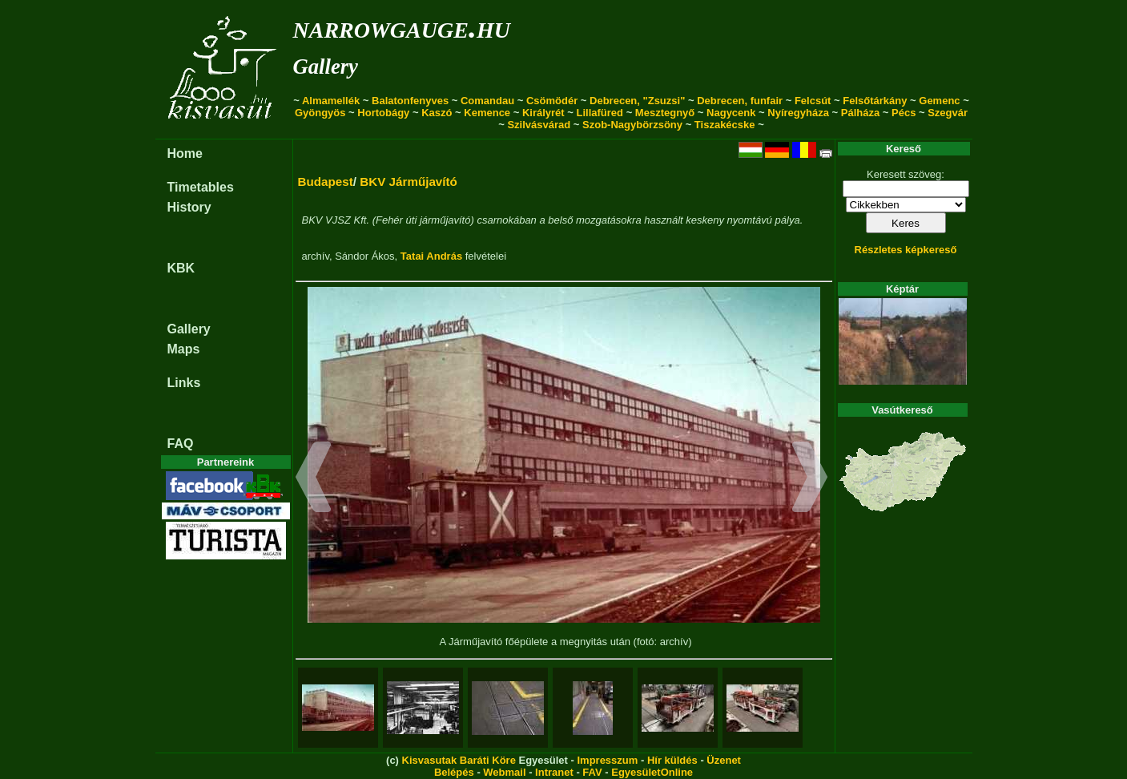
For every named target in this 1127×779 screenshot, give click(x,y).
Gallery (325, 66)
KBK (181, 268)
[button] (314, 479)
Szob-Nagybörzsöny (632, 125)
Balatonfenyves (410, 101)
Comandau (487, 101)
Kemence (487, 113)
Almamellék (331, 101)
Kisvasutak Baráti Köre (459, 760)
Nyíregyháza (798, 113)
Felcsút (813, 101)
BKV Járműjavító (408, 181)
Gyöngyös (320, 113)
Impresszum (607, 760)
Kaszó (436, 113)
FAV (592, 772)
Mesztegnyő (664, 113)
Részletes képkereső (906, 250)
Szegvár (948, 113)
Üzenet (723, 760)
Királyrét (543, 113)
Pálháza (860, 113)
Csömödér (552, 101)
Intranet (554, 772)
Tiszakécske (724, 125)
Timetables (200, 187)
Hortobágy (383, 113)
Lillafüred (600, 113)
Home (185, 153)
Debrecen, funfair (740, 101)
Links (184, 383)
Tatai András (431, 256)
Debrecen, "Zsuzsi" (637, 101)
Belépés (454, 772)
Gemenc (939, 101)
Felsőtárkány (875, 101)
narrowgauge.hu (401, 27)
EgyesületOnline (652, 772)
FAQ (180, 443)
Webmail (504, 772)
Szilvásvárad (538, 125)
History (189, 207)
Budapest (325, 181)
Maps (183, 349)
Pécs (904, 113)
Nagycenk (730, 113)
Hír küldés (672, 760)
